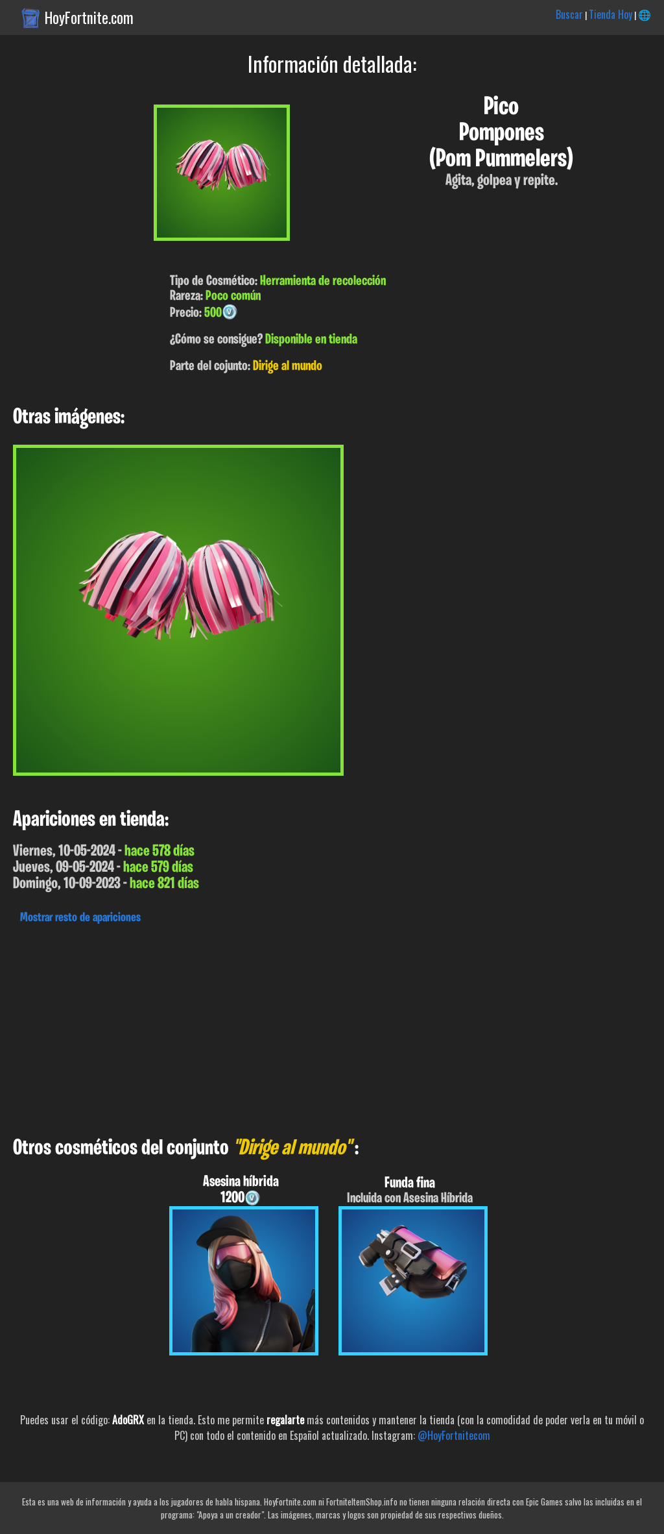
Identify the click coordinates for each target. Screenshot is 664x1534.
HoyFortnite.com (89, 17)
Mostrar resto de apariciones (80, 917)
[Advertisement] (332, 1027)
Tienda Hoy (610, 14)
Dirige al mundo (287, 366)
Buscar (569, 14)
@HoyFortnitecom (454, 1435)
